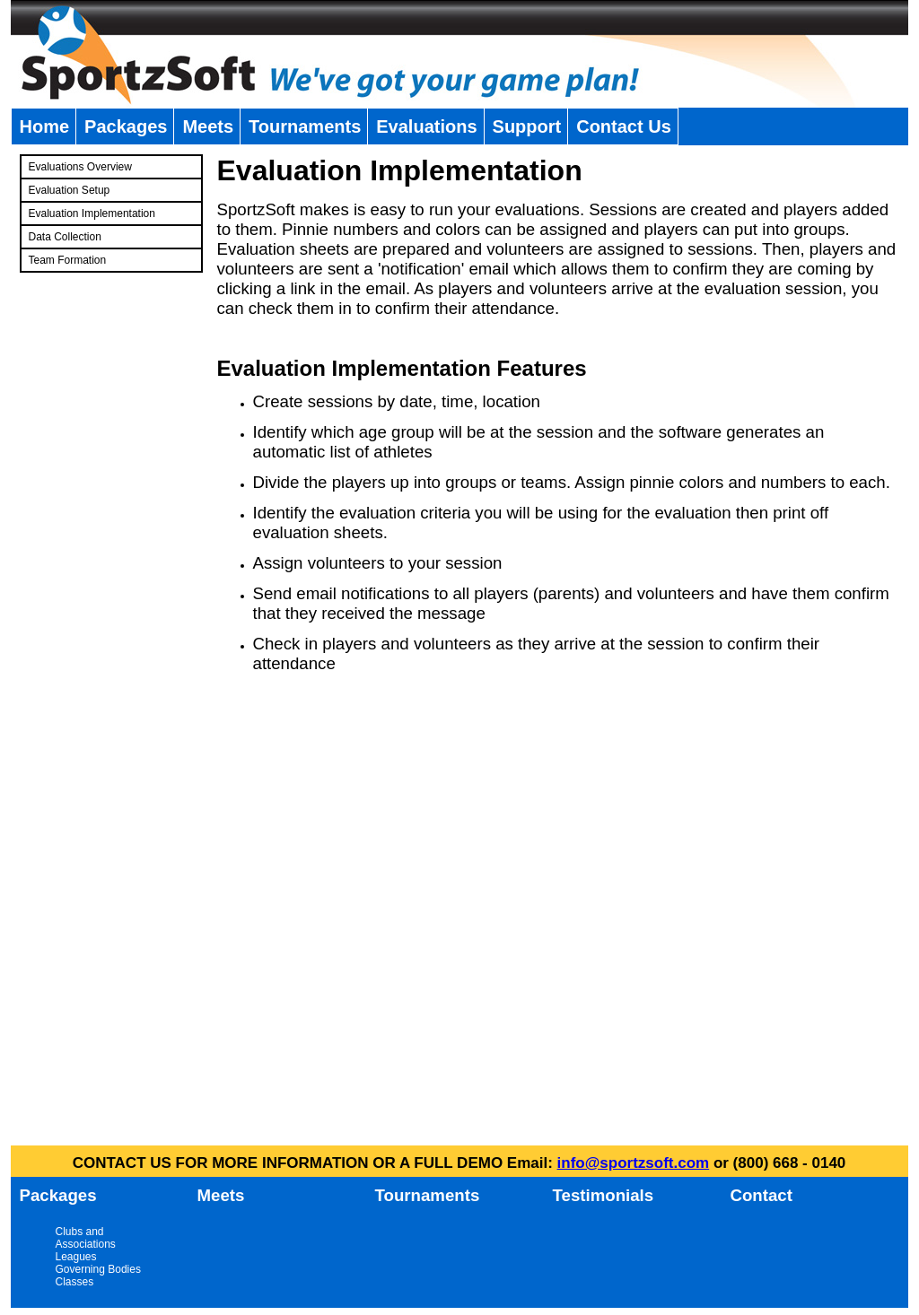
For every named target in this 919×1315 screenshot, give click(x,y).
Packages (125, 126)
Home (45, 126)
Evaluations (426, 126)
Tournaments (305, 126)
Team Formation (68, 260)
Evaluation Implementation (92, 213)
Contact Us (623, 126)
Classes (75, 1282)
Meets (207, 126)
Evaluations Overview (80, 167)
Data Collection (65, 237)
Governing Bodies (98, 1269)
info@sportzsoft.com (633, 1162)
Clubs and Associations (86, 1237)
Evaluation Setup (69, 190)
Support (527, 126)
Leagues (76, 1256)
